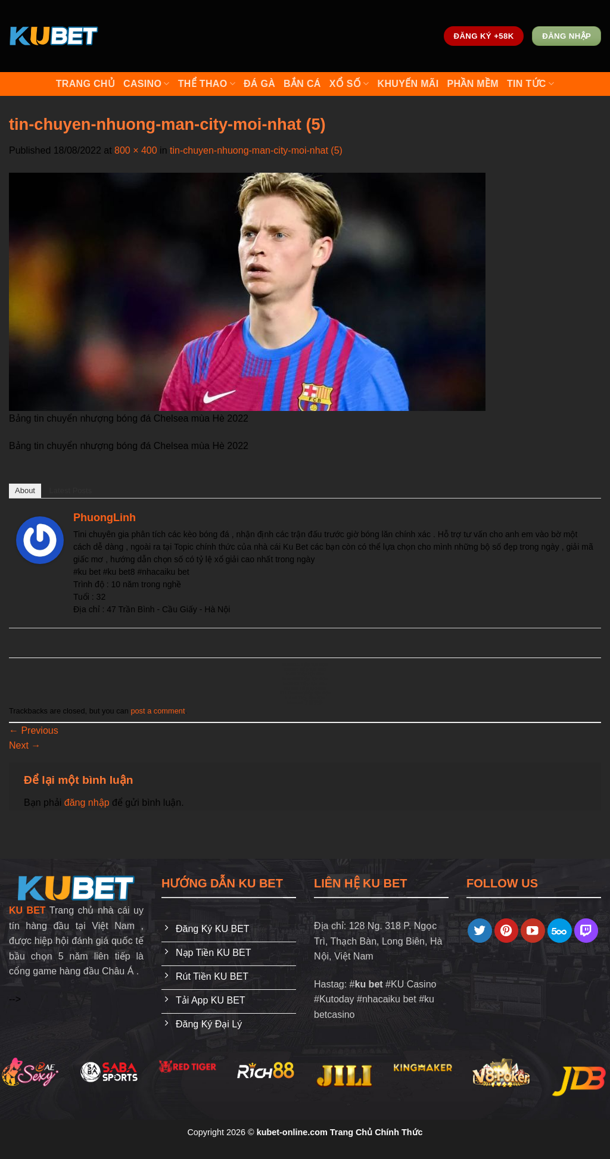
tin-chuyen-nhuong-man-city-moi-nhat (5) (256, 150)
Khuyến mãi (408, 84)
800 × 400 (135, 150)
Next (25, 745)
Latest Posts (70, 490)
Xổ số (349, 83)
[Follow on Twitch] (586, 930)
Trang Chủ (85, 84)
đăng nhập (87, 802)
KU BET (27, 910)
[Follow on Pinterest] (506, 930)
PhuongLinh (104, 518)
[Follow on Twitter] (480, 930)
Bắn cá (302, 84)
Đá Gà (259, 84)
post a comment (157, 710)
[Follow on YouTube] (533, 930)
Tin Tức (530, 83)
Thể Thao (206, 83)
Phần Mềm (472, 84)
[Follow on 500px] (559, 930)
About (25, 490)
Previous (33, 730)
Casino (146, 83)
